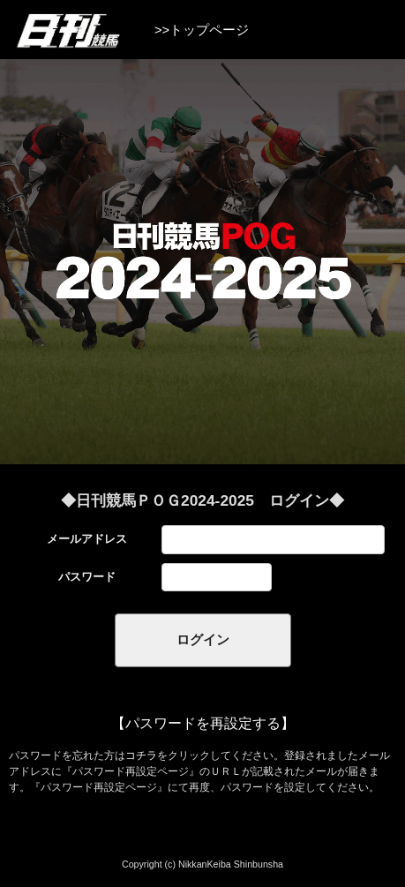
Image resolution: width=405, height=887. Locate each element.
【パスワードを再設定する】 (203, 723)
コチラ (141, 755)
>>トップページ (201, 30)
